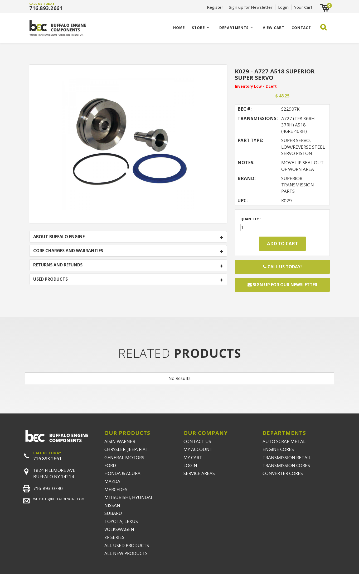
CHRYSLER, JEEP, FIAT (126, 449)
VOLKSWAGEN (119, 529)
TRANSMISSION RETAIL (287, 457)
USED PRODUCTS (50, 279)
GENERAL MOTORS (124, 457)
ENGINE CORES (278, 449)
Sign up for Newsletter (251, 7)
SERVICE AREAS (199, 473)
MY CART (192, 457)
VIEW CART (273, 27)
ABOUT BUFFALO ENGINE (59, 236)
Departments (234, 27)
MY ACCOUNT (197, 449)
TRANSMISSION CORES (286, 465)
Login (283, 7)
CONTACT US (197, 441)
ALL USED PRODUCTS (126, 545)
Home (179, 27)
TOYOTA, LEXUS (121, 521)
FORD (110, 465)
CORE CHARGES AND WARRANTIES (68, 250)
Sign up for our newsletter (282, 285)
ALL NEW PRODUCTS (126, 553)
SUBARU (113, 513)
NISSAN (112, 505)
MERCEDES (115, 489)
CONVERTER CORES (283, 473)
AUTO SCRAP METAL (284, 441)
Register (215, 7)
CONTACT (301, 27)
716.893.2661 (45, 8)
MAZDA (112, 481)
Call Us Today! (282, 267)
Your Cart (303, 7)
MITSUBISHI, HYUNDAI (128, 497)
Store (198, 27)
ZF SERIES (114, 537)
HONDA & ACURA (122, 473)
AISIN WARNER (119, 441)
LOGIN (190, 465)
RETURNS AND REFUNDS (58, 265)
